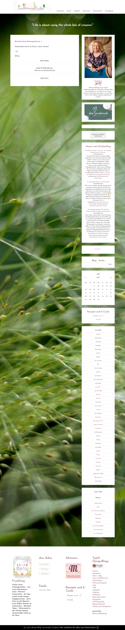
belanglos (98, 345)
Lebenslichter (97, 580)
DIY (98, 364)
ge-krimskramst (98, 379)
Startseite (60, 11)
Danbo (98, 357)
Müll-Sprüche (98, 432)
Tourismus (98, 466)
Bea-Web (98, 342)
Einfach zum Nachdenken (102, 606)
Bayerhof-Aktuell (99, 604)
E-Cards (98, 319)
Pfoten (98, 436)
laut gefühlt (98, 413)
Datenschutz (97, 11)
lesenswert (98, 417)
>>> (111, 277)
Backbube (98, 518)
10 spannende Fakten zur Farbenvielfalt (98, 182)
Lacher (98, 409)
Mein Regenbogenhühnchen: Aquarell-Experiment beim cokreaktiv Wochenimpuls (99, 233)
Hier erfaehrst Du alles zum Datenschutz (78, 628)
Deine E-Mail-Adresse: (45, 69)
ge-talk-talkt (98, 390)
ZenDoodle (98, 481)
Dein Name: (44, 61)
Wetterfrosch (98, 477)
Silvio (98, 507)
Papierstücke (98, 503)
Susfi (94, 585)
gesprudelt (98, 383)
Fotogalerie (109, 11)
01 (94, 286)
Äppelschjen (98, 338)
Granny (98, 398)
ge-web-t (98, 394)
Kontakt (77, 11)
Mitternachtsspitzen (100, 583)
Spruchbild (98, 447)
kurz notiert (98, 406)
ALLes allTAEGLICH (100, 578)
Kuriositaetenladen (98, 526)
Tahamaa (96, 592)
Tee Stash (98, 458)
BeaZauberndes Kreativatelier (98, 205)
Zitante (95, 571)
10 (102, 289)
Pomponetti (98, 514)
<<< (85, 277)
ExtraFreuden (98, 368)
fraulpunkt (96, 590)
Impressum (86, 11)
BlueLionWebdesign (100, 613)
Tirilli (94, 587)
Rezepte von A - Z (98, 316)
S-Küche (98, 522)
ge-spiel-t (98, 387)
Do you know (98, 360)
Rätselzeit (98, 443)
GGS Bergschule (98, 602)
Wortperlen (97, 573)
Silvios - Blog (97, 576)
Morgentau (97, 599)
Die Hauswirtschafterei (98, 511)
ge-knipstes (98, 375)
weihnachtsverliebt (98, 473)
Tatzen (98, 454)
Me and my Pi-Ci (98, 421)
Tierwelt (98, 462)
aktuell (98, 334)
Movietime (98, 428)
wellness (98, 470)
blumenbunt (98, 349)
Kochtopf (98, 402)
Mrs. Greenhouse (98, 533)
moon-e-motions (98, 424)
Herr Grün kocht (98, 529)
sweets (98, 451)
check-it (98, 353)
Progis (98, 439)
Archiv (69, 11)
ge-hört (98, 372)
